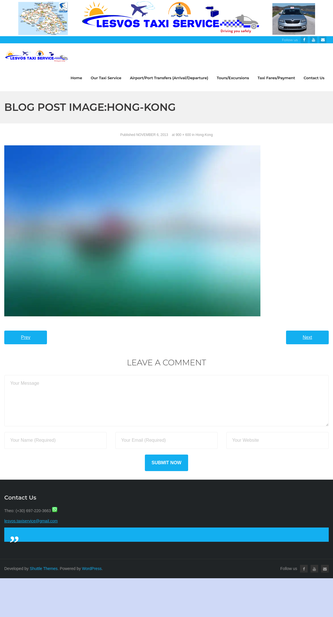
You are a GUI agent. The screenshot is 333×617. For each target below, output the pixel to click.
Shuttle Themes (44, 568)
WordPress (92, 568)
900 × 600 (183, 135)
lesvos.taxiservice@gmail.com (31, 521)
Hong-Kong (204, 135)
